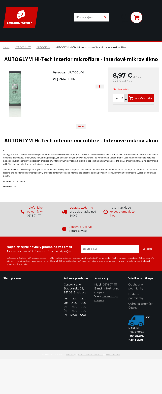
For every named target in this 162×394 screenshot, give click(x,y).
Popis (80, 126)
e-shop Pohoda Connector (90, 354)
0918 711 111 (110, 284)
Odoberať (147, 249)
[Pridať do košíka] (141, 98)
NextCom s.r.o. (113, 354)
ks (122, 97)
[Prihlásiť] (123, 18)
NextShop (70, 354)
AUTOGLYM (76, 72)
